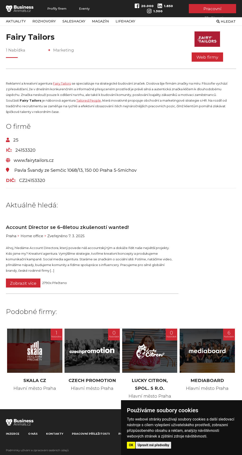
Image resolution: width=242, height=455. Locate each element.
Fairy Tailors (62, 83)
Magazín (100, 21)
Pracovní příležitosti (212, 9)
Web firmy (207, 57)
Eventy (84, 8)
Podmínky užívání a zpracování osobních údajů (37, 450)
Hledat (226, 21)
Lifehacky (125, 21)
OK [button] (131, 445)
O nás (33, 433)
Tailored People (88, 100)
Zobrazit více (23, 283)
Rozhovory (44, 21)
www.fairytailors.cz (30, 160)
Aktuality (16, 21)
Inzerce (12, 433)
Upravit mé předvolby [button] (153, 445)
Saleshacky (73, 21)
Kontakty (54, 433)
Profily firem (56, 8)
